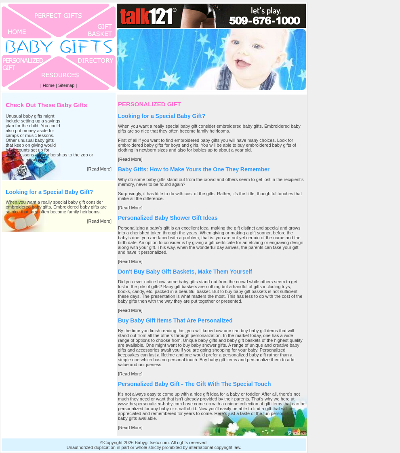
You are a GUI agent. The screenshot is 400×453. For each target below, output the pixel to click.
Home (49, 85)
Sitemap (66, 85)
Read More (99, 168)
